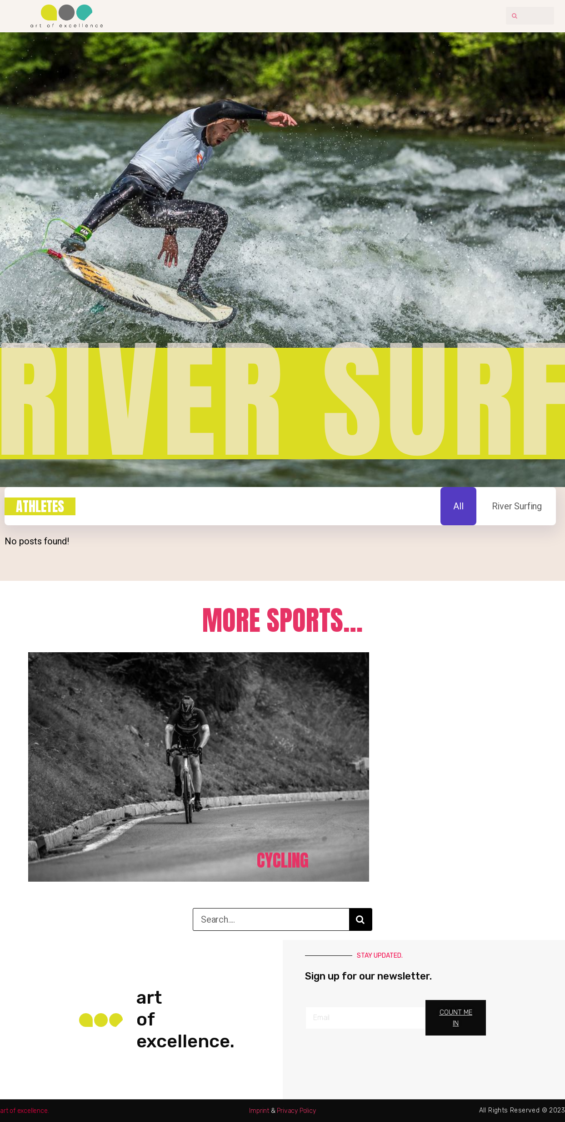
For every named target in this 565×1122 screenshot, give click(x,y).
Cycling (282, 859)
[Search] (360, 919)
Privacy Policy (296, 1110)
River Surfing (517, 505)
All (458, 505)
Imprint (259, 1110)
